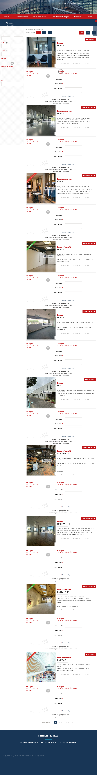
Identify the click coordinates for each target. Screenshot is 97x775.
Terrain (4, 50)
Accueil (61, 3)
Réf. (2, 80)
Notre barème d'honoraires (12, 756)
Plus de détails (64, 63)
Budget (3, 35)
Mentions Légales (7, 755)
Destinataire (58, 83)
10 (72, 722)
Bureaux (6, 17)
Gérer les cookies (39, 755)
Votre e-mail (58, 79)
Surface (4, 43)
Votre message (58, 88)
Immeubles (77, 17)
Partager (85, 63)
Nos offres (67, 3)
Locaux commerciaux (39, 17)
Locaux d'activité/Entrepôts (60, 17)
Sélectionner (75, 63)
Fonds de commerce (21, 17)
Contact (92, 3)
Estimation (86, 3)
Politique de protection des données (23, 755)
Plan (39, 756)
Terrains (90, 17)
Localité (3, 58)
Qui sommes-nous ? (76, 3)
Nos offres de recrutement (28, 756)
